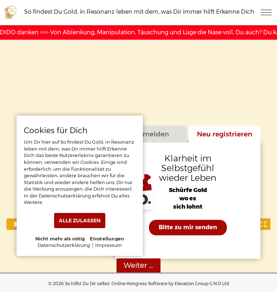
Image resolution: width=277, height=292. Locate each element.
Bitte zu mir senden (188, 227)
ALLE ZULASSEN (80, 220)
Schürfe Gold (188, 190)
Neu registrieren (224, 134)
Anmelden (151, 134)
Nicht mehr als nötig (60, 238)
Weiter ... (138, 265)
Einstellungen (107, 238)
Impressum (108, 245)
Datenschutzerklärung (64, 245)
